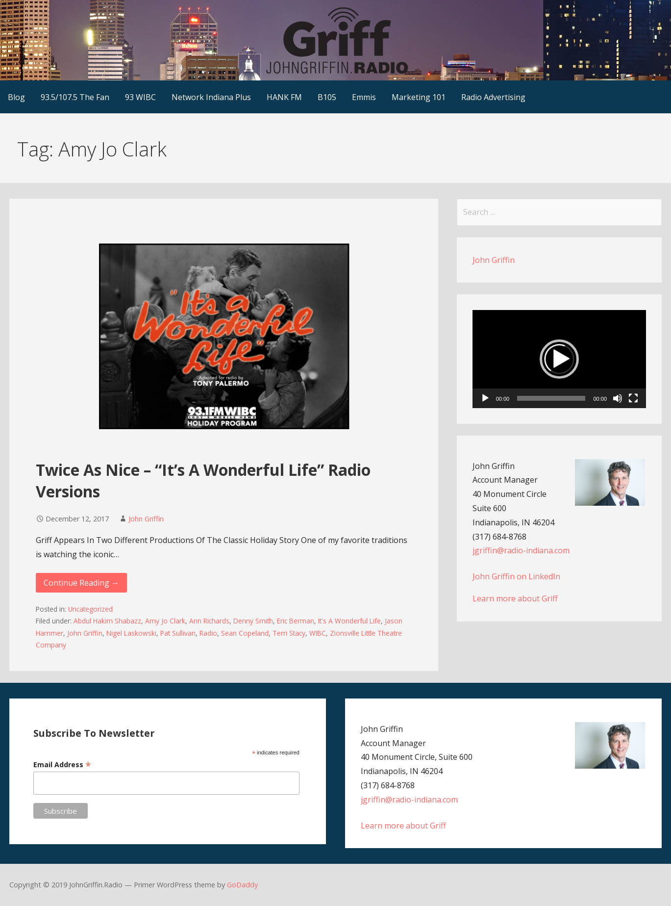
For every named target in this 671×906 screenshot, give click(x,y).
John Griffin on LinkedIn (516, 576)
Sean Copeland (245, 633)
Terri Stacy (289, 633)
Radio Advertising (493, 97)
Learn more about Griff (515, 598)
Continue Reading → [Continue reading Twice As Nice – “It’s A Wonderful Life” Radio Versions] (81, 582)
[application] (559, 359)
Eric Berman (295, 620)
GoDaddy (242, 884)
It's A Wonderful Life (349, 620)
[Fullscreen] (633, 398)
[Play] (485, 398)
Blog (16, 97)
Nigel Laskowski (131, 633)
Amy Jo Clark (165, 620)
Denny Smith (253, 620)
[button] (559, 359)
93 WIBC (140, 97)
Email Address (62, 764)
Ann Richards (209, 620)
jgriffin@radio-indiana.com (521, 550)
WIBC (317, 633)
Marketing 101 (419, 97)
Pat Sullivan (178, 633)
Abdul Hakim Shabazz (107, 620)
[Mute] (617, 398)
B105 (327, 97)
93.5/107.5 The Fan (75, 97)
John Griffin (146, 518)
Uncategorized (90, 609)
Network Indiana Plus (211, 97)
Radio (208, 633)
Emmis (364, 97)
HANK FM (284, 97)
